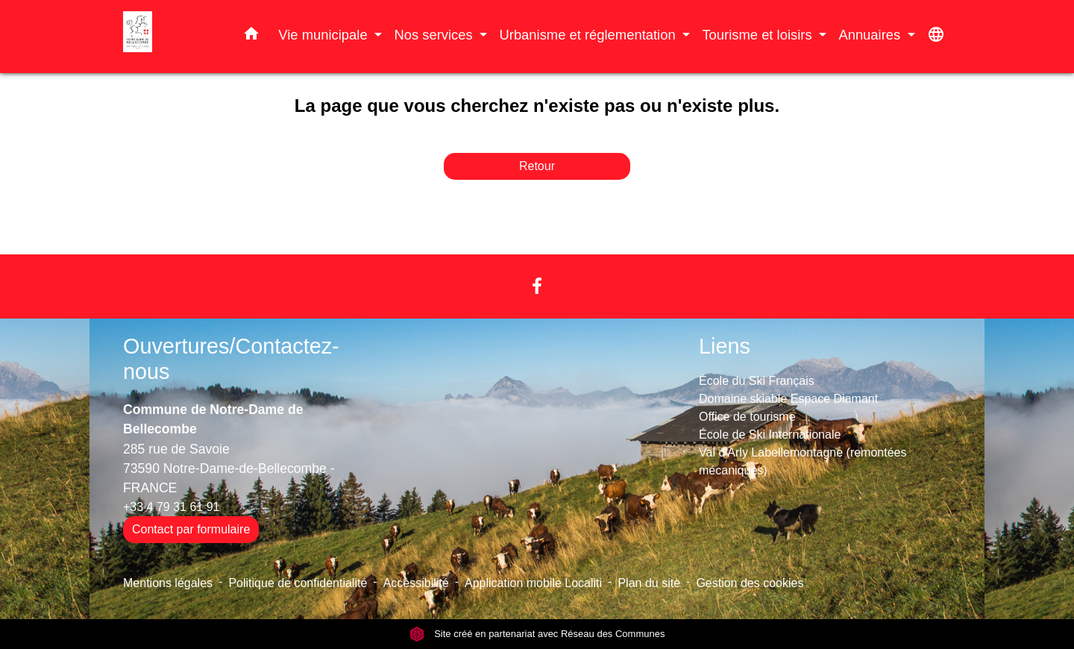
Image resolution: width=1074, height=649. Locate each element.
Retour (537, 166)
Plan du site (649, 583)
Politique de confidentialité (297, 583)
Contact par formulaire (191, 529)
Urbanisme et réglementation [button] (589, 35)
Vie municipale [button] (324, 35)
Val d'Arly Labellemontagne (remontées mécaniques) (802, 461)
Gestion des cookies (749, 583)
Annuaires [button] (871, 35)
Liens (724, 346)
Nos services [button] (435, 35)
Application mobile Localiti (533, 583)
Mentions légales (168, 583)
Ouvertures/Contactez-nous (231, 359)
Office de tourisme (747, 416)
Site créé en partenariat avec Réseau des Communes (537, 633)
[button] (251, 36)
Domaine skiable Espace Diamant (788, 398)
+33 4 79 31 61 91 (171, 507)
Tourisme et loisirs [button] (758, 35)
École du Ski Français (756, 380)
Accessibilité (416, 583)
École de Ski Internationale (770, 434)
